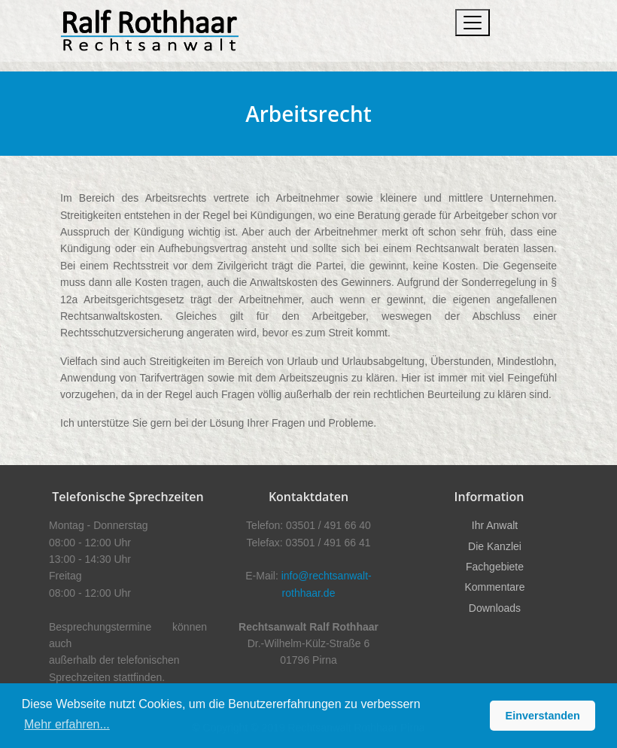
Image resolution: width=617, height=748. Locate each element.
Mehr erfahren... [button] (67, 724)
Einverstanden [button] (543, 716)
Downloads (495, 608)
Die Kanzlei (494, 546)
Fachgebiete (495, 567)
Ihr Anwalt (495, 525)
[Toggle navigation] (472, 22)
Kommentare (494, 587)
